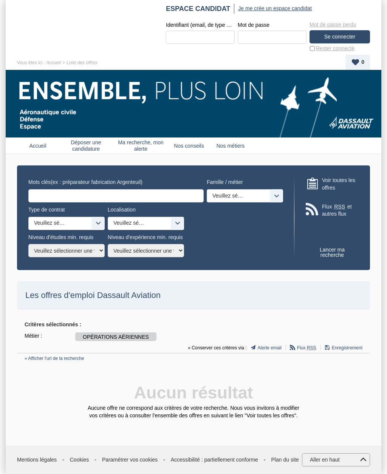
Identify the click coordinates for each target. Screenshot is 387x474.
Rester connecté (335, 48)
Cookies (79, 460)
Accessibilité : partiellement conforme (214, 460)
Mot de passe (253, 25)
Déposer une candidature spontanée (86, 145)
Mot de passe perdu (333, 25)
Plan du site (285, 460)
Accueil (53, 62)
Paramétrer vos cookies (130, 460)
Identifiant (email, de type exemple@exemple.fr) (200, 25)
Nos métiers (231, 146)
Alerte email (270, 347)
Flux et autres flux (337, 210)
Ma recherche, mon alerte (141, 145)
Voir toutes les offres (338, 184)
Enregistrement (347, 347)
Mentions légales (37, 460)
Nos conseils (189, 146)
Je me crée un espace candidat (275, 8)
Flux (306, 347)
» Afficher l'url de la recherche (54, 358)
